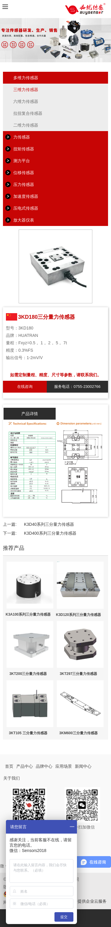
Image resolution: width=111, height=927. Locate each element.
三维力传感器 (25, 89)
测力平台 (21, 160)
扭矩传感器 (23, 148)
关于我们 (11, 778)
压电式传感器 (25, 208)
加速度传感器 (25, 196)
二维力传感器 (25, 125)
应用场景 (63, 766)
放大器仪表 (23, 220)
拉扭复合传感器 (27, 113)
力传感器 (21, 137)
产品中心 (24, 766)
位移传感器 (23, 172)
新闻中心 (83, 766)
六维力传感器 (25, 101)
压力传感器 (23, 184)
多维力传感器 (25, 77)
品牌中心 (44, 766)
